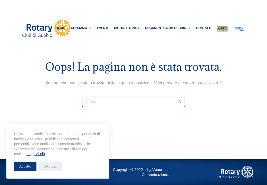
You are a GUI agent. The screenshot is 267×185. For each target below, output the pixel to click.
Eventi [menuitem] (102, 28)
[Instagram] (223, 6)
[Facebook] (216, 6)
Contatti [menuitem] (203, 28)
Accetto (25, 166)
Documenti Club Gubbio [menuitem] (168, 28)
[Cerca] (231, 6)
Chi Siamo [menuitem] (81, 28)
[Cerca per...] (128, 102)
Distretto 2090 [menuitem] (126, 28)
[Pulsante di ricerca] (180, 102)
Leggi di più (35, 154)
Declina (50, 166)
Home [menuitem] (60, 28)
